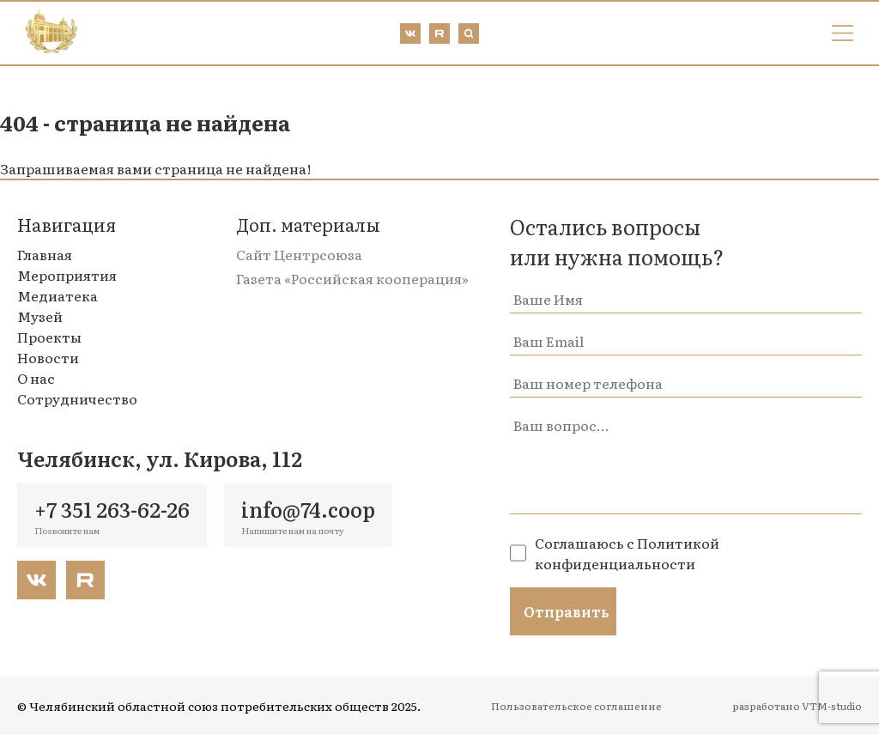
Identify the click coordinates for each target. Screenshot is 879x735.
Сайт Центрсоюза (299, 254)
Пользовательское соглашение (576, 706)
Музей (40, 316)
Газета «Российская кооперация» (352, 278)
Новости (48, 357)
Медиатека (57, 295)
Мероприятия (67, 274)
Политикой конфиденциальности (627, 553)
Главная (44, 254)
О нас (36, 378)
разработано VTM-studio (797, 706)
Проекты (49, 336)
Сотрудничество (77, 398)
